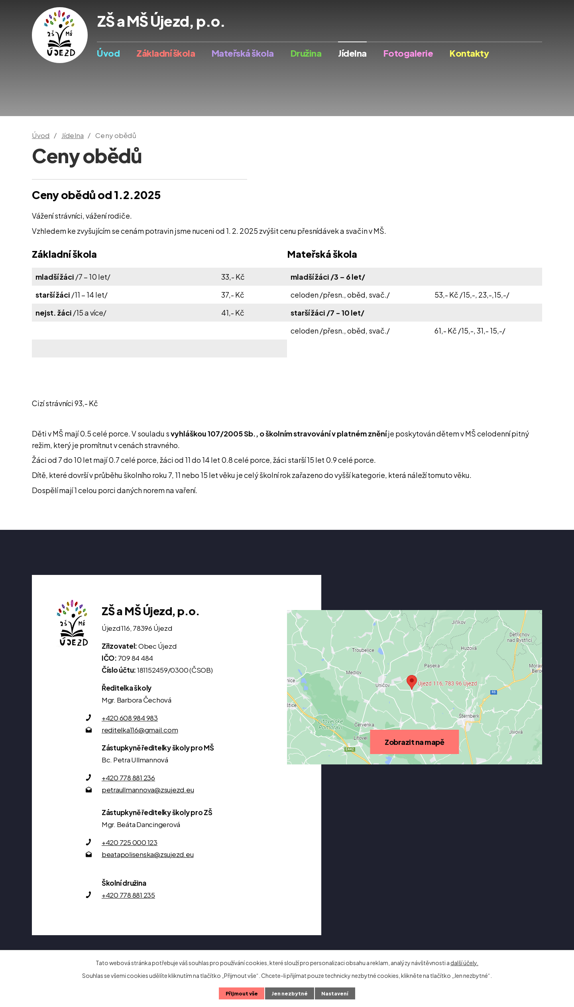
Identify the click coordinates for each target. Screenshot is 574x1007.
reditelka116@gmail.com (140, 729)
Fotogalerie (408, 53)
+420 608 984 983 (130, 717)
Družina (306, 53)
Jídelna (352, 53)
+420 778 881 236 (128, 777)
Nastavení (334, 993)
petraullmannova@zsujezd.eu (148, 789)
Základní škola (165, 53)
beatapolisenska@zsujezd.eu (148, 854)
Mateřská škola (243, 53)
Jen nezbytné (289, 993)
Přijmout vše (242, 993)
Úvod (108, 53)
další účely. (464, 962)
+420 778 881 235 (128, 895)
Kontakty (469, 53)
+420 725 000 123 (129, 842)
